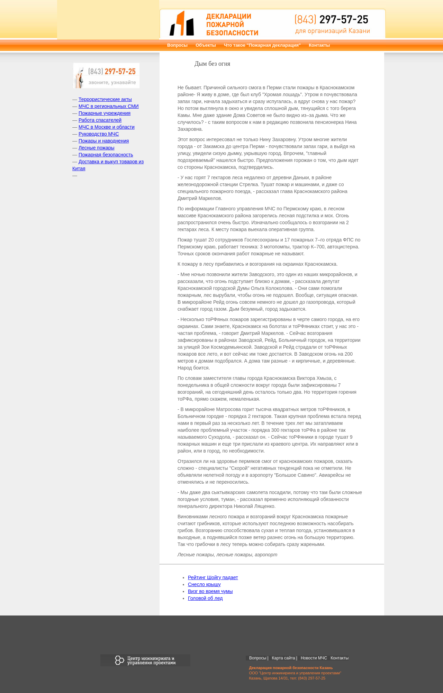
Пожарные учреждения (104, 113)
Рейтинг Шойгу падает (213, 577)
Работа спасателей (100, 120)
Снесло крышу (204, 584)
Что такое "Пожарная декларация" (262, 45)
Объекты (206, 45)
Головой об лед (205, 598)
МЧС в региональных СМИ (109, 106)
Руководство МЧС (99, 134)
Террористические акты (105, 99)
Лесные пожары (97, 148)
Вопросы (177, 45)
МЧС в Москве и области (107, 127)
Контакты (319, 45)
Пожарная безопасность (106, 154)
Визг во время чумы (210, 591)
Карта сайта (283, 658)
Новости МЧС (314, 658)
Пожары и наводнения (104, 141)
